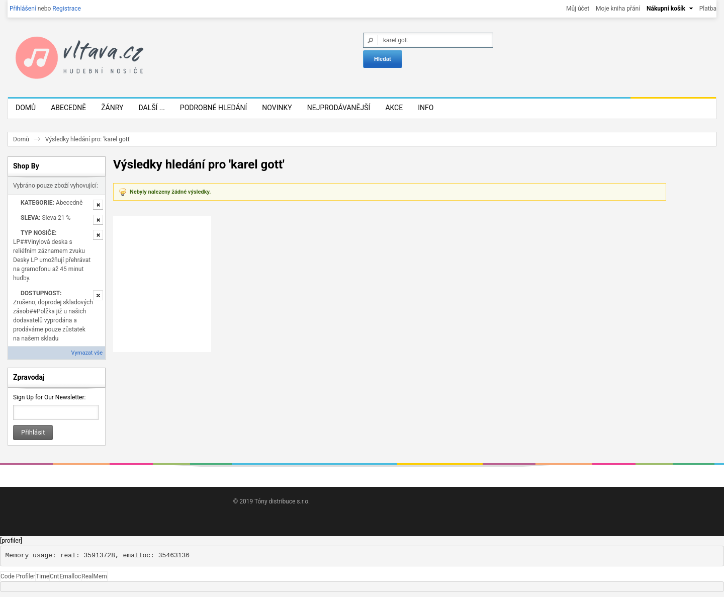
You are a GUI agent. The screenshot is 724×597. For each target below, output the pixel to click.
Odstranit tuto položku (98, 205)
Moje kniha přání (618, 8)
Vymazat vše (87, 353)
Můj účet (577, 8)
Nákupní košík (666, 8)
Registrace (66, 8)
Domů (21, 139)
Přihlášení (23, 8)
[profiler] (11, 540)
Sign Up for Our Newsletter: (49, 397)
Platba (707, 8)
